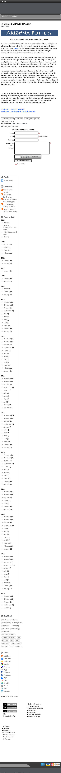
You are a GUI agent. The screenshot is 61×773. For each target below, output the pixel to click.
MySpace (7, 672)
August (6, 247)
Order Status (32, 712)
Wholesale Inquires (9, 735)
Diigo (5, 678)
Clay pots (5, 629)
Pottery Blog (8, 180)
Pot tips (5, 646)
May (5, 237)
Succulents (6, 623)
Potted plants (17, 623)
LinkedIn (7, 691)
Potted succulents (8, 634)
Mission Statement (9, 733)
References (6, 739)
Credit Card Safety (34, 716)
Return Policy (32, 710)
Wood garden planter (31, 119)
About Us (6, 728)
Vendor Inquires (8, 737)
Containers (14, 620)
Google (6, 664)
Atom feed (7, 659)
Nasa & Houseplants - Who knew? (10, 227)
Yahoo (6, 680)
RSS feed (7, 656)
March (6, 250)
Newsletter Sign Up (9, 716)
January (6, 263)
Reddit (6, 686)
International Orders (34, 714)
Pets (11, 646)
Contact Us (6, 731)
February (7, 253)
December (7, 302)
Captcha (36, 156)
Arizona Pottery (8, 121)
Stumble (6, 683)
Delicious (7, 667)
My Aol (6, 688)
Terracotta (5, 626)
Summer (18, 646)
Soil (19, 637)
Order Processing (33, 706)
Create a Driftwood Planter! (17, 24)
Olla (11, 640)
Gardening (15, 626)
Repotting (5, 643)
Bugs (17, 640)
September (7, 311)
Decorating (15, 629)
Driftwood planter (8, 119)
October (6, 244)
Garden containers (8, 637)
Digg (5, 670)
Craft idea (19, 119)
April (5, 322)
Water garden (16, 643)
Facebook (7, 675)
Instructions (6, 632)
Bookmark (7, 661)
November (7, 305)
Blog (4, 714)
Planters (5, 620)
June (5, 223)
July (5, 314)
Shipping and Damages (35, 708)
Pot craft (5, 640)
